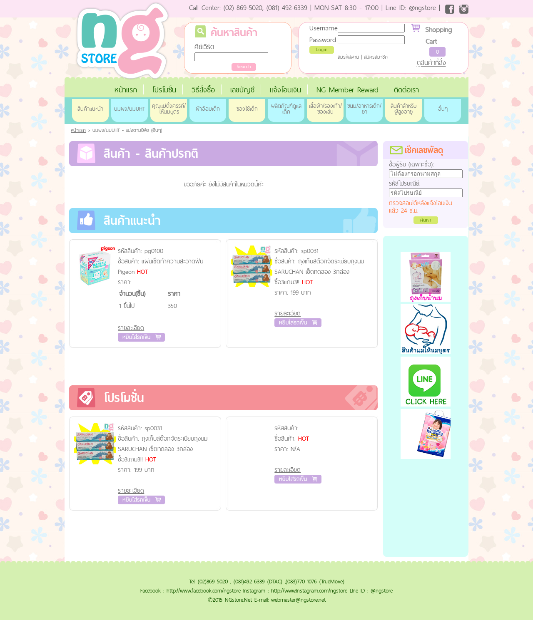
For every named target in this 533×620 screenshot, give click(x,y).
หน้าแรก (126, 89)
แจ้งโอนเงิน (285, 89)
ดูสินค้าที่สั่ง (431, 62)
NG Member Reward (347, 89)
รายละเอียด (131, 327)
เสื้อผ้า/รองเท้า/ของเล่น (325, 108)
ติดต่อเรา (406, 89)
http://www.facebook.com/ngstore (204, 590)
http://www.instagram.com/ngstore (309, 590)
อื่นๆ (443, 108)
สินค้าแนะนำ (90, 108)
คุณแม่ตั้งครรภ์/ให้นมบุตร (169, 108)
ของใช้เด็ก (247, 108)
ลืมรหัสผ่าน (348, 57)
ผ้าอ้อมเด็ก (208, 108)
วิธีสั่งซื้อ (203, 89)
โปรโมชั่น (164, 89)
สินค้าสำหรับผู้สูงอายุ (403, 108)
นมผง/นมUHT (129, 108)
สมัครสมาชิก (376, 57)
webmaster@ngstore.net (298, 599)
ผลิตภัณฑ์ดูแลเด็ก (286, 108)
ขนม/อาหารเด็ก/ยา (364, 108)
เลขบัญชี (242, 89)
